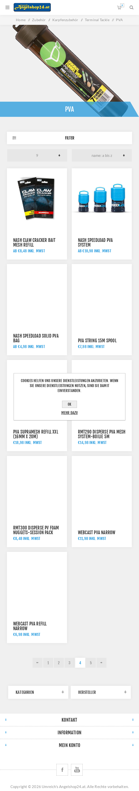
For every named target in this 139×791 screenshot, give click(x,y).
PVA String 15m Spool (97, 340)
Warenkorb (122, 5)
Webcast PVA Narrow (96, 532)
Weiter (101, 663)
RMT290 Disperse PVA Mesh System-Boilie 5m (102, 434)
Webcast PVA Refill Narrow (30, 626)
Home (21, 20)
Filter (69, 137)
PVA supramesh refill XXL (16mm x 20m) (35, 434)
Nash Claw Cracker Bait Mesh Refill (34, 243)
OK (69, 404)
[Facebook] (62, 770)
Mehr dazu (69, 412)
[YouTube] (77, 770)
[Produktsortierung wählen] (102, 155)
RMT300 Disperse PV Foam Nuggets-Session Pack (36, 530)
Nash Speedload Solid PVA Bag (36, 338)
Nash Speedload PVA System (95, 243)
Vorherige (37, 663)
